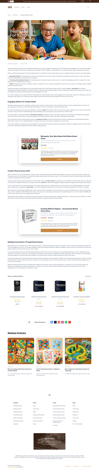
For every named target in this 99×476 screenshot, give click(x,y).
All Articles (15, 15)
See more (88, 276)
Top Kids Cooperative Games (59, 417)
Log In (90, 1)
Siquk (34, 405)
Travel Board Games (17, 414)
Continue (59, 159)
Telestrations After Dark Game (38, 296)
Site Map (75, 420)
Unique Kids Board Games (58, 414)
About (74, 405)
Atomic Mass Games (37, 417)
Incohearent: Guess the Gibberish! (81, 296)
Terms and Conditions (77, 423)
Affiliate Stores (11, 467)
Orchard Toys (36, 408)
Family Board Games (17, 411)
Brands (23, 7)
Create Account (83, 1)
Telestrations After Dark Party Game (60, 296)
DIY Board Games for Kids (58, 408)
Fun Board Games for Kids (58, 411)
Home (9, 15)
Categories (16, 7)
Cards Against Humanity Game (17, 296)
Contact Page (76, 408)
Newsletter (75, 414)
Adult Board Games (17, 405)
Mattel (34, 411)
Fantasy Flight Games (38, 420)
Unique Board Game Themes (59, 405)
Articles (28, 7)
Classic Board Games (18, 417)
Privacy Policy (76, 417)
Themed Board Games (18, 420)
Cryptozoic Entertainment (38, 414)
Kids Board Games (17, 408)
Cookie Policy (76, 411)
